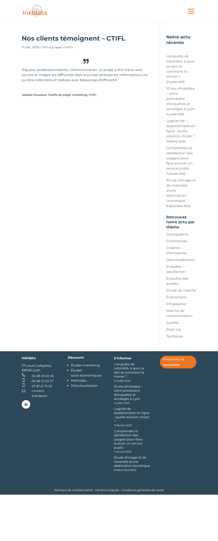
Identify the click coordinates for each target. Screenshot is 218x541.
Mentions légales (107, 490)
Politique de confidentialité (73, 490)
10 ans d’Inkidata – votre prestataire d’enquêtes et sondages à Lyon (180, 98)
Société (172, 323)
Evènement (176, 297)
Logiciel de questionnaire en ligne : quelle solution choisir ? (132, 415)
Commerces (176, 241)
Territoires (174, 336)
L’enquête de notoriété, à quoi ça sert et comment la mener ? (180, 66)
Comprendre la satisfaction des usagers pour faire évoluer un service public (179, 158)
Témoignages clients (57, 47)
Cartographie (177, 234)
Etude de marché (181, 290)
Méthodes (79, 380)
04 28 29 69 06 (43, 376)
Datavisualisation (180, 260)
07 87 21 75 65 (42, 386)
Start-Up (173, 329)
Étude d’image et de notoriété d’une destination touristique (132, 461)
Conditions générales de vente (143, 490)
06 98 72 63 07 (42, 381)
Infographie (176, 304)
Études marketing (85, 365)
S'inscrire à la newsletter (173, 362)
